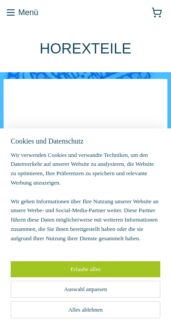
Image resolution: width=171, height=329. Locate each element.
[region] (85, 201)
